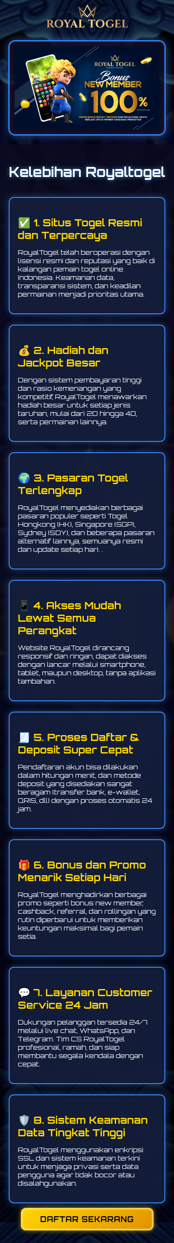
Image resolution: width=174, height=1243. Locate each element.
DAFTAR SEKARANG (87, 1219)
